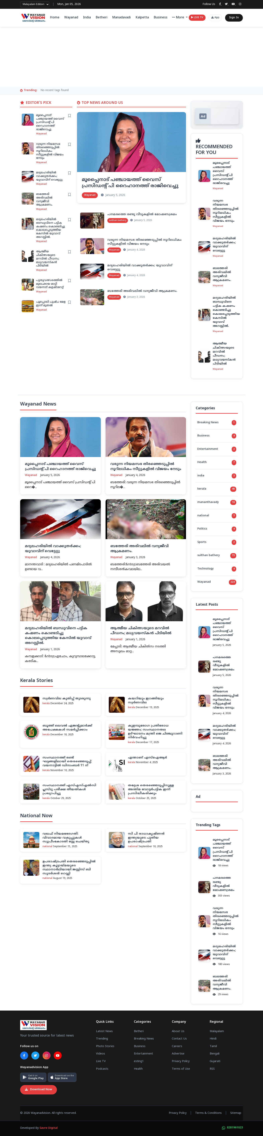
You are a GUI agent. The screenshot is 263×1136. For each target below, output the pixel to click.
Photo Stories (105, 1046)
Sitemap (235, 1113)
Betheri (101, 18)
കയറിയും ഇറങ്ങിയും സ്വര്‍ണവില (146, 701)
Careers (177, 1046)
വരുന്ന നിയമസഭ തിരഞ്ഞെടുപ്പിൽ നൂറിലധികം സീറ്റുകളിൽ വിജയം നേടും (50, 151)
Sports (216, 542)
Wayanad (71, 18)
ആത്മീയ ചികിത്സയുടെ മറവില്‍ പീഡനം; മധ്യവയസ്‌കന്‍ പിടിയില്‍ (47, 258)
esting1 (139, 1061)
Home (54, 18)
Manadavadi (121, 18)
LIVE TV (197, 17)
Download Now (38, 1089)
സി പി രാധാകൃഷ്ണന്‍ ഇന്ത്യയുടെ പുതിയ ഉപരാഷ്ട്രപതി (146, 838)
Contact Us (179, 1039)
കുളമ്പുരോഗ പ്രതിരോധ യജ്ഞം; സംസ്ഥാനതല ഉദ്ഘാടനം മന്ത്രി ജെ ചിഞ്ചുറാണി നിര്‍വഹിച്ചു (155, 731)
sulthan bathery (216, 555)
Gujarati (215, 1061)
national (216, 515)
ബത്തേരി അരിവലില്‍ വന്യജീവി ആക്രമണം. (44, 200)
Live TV (101, 1061)
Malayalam (217, 1031)
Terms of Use (181, 1069)
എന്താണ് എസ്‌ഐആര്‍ (147, 758)
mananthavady (216, 502)
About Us (178, 1031)
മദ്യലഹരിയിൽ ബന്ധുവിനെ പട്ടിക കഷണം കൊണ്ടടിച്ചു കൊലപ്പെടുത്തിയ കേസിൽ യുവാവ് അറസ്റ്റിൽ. (50, 228)
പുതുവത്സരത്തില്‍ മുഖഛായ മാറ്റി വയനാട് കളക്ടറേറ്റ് (50, 284)
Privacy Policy (181, 1061)
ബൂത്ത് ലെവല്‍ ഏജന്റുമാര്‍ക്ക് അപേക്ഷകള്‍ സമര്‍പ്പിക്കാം (67, 728)
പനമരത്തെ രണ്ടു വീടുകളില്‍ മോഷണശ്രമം (142, 214)
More (178, 18)
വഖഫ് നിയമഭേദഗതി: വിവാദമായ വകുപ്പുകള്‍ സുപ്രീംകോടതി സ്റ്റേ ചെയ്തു (66, 838)
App (215, 17)
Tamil (213, 1046)
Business (160, 18)
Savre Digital (49, 1128)
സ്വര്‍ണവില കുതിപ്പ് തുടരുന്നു (67, 699)
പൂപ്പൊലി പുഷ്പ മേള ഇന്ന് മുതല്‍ (51, 303)
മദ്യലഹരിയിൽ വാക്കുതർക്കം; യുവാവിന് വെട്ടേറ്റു (49, 176)
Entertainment (216, 449)
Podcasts (102, 1069)
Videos (100, 1054)
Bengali (214, 1054)
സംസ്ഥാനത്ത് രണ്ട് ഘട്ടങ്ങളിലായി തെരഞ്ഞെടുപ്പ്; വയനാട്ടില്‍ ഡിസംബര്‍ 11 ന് (67, 762)
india (216, 476)
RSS (212, 1069)
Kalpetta (142, 18)
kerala (216, 489)
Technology (216, 569)
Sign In (234, 17)
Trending (102, 1039)
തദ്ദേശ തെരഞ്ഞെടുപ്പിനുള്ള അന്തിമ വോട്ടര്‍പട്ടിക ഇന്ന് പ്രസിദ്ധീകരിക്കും (151, 789)
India (87, 18)
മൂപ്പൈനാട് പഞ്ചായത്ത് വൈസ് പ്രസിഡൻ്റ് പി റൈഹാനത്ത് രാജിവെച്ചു (50, 122)
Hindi (213, 1039)
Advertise (178, 1054)
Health (216, 462)
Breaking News (216, 422)
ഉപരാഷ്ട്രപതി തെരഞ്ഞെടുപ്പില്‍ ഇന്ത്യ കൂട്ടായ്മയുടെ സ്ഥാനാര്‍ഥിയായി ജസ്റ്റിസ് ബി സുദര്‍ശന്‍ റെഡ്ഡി (69, 867)
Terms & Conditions (208, 1113)
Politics (216, 529)
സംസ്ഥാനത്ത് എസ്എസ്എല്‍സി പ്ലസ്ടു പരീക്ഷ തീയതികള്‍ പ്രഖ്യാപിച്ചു (69, 789)
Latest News (104, 1031)
